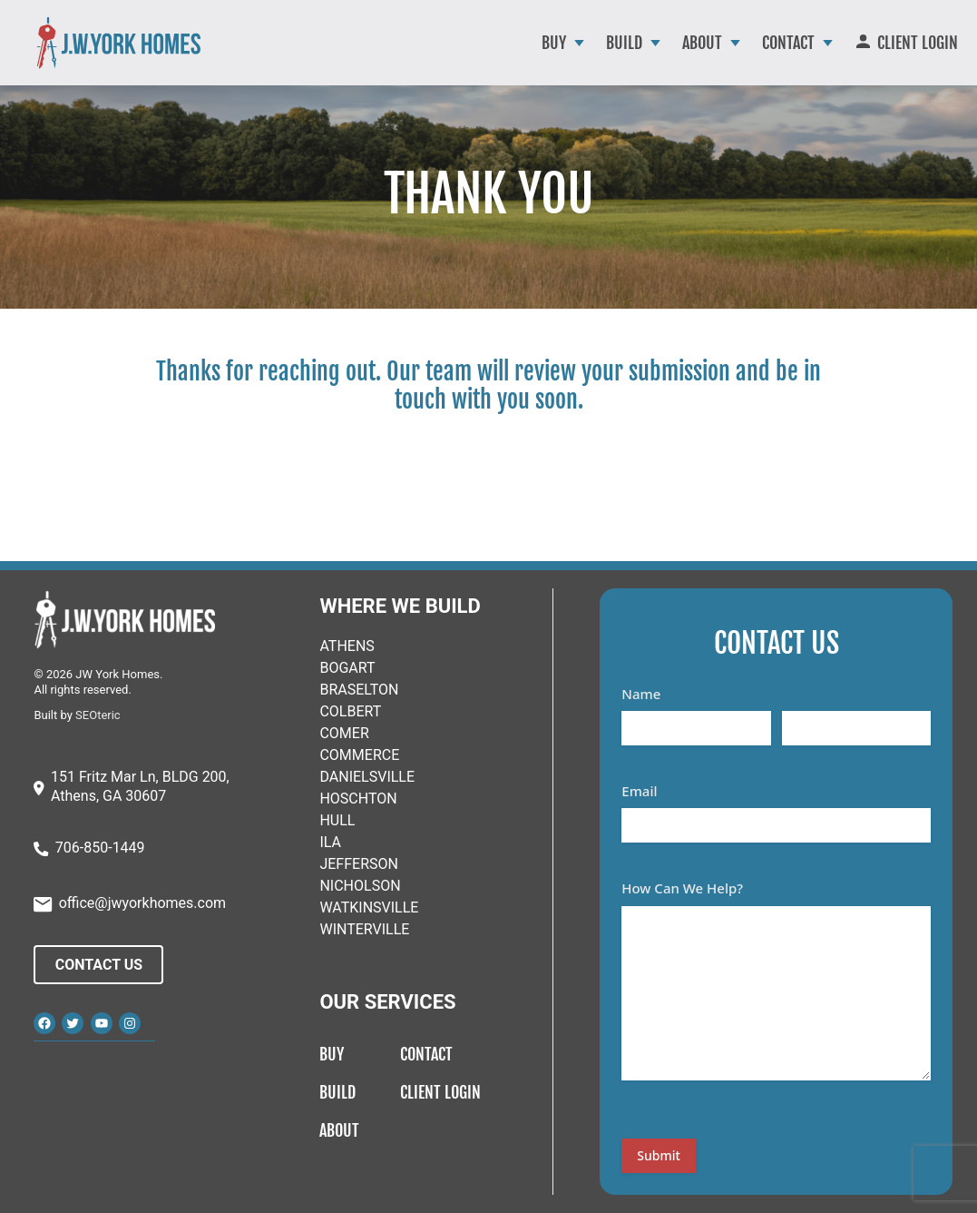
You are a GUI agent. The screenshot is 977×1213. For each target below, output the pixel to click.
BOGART (347, 667)
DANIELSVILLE (367, 776)
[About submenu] (735, 43)
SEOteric (98, 715)
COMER (343, 733)
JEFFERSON (358, 864)
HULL (337, 820)
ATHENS (346, 646)
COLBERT (350, 711)
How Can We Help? (682, 888)
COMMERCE (359, 755)
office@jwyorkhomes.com (142, 903)
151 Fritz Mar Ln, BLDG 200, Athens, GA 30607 (140, 786)
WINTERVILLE (364, 929)
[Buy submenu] (579, 43)
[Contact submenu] (828, 43)
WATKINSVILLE (368, 907)
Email (639, 791)
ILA (330, 842)
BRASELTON (358, 689)
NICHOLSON (359, 885)
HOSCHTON (357, 798)
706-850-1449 (100, 847)
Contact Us (98, 964)
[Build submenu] (655, 43)
